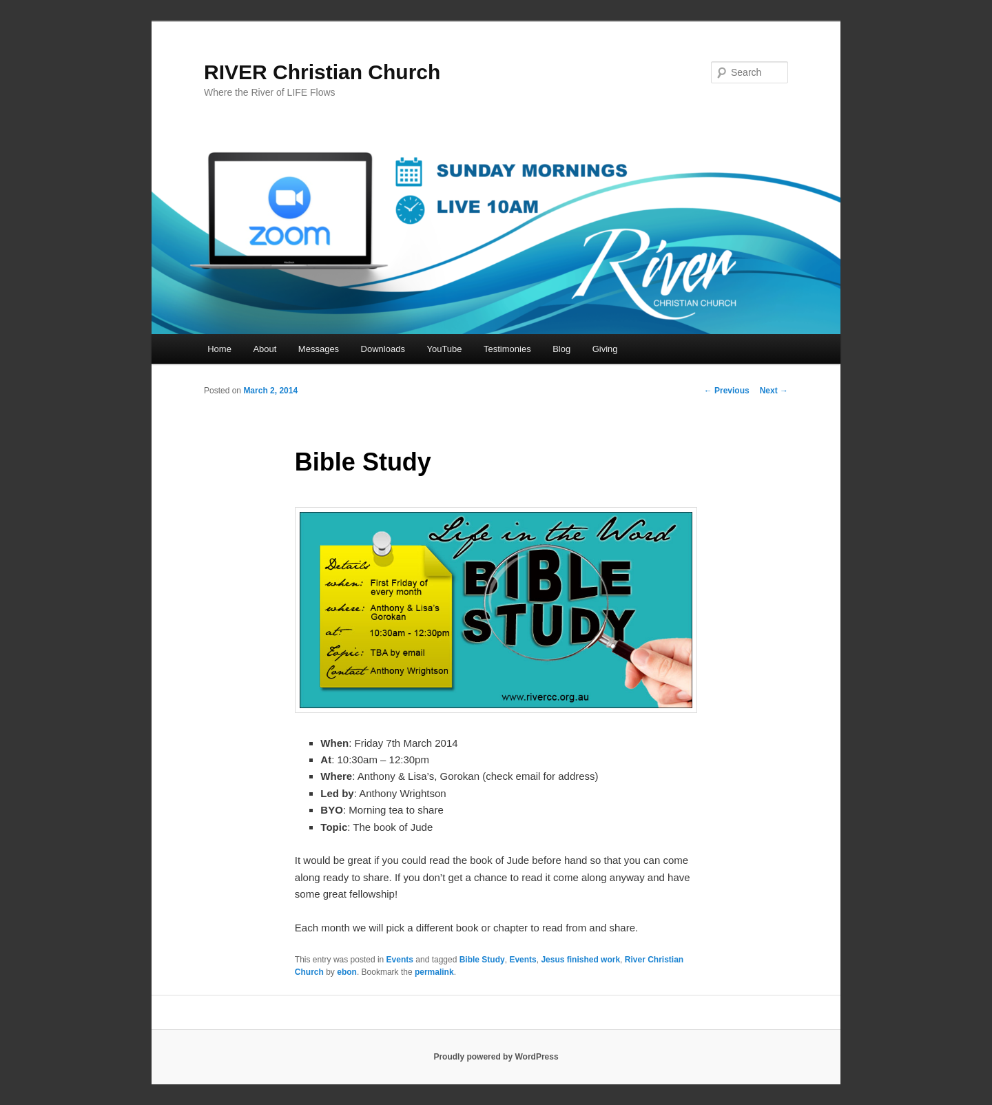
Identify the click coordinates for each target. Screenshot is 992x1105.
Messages (318, 349)
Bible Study (482, 959)
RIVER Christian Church (322, 72)
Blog (561, 349)
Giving (605, 349)
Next (774, 390)
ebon (347, 972)
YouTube (444, 349)
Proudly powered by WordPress (495, 1057)
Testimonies (507, 349)
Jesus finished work (580, 959)
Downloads (383, 349)
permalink (434, 972)
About (264, 349)
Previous (727, 390)
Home (219, 349)
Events (399, 959)
